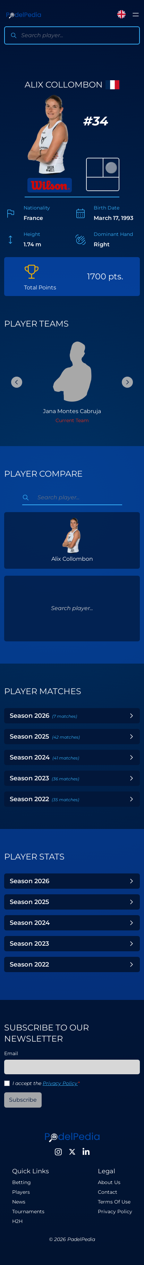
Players (21, 1192)
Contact (107, 1192)
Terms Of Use (114, 1202)
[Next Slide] (127, 382)
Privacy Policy (60, 1083)
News (18, 1202)
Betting (21, 1182)
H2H (17, 1221)
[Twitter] (72, 1151)
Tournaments (28, 1211)
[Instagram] (58, 1151)
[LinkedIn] (86, 1151)
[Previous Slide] (16, 382)
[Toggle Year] (131, 716)
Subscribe (23, 1099)
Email (11, 1053)
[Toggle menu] (136, 14)
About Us (109, 1182)
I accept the (45, 1083)
